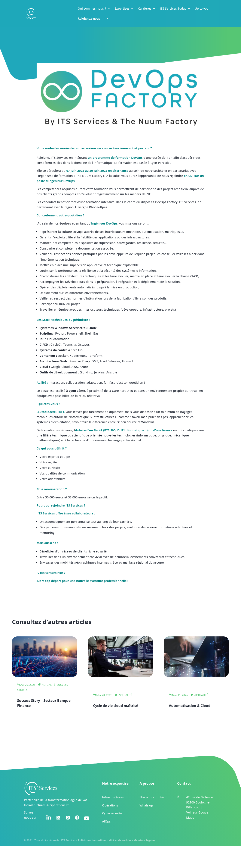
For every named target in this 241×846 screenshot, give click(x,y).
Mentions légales (144, 840)
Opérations (110, 805)
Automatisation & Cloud (189, 705)
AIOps (106, 821)
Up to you (201, 8)
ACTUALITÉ (48, 685)
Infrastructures (112, 797)
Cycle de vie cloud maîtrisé (115, 705)
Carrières (144, 8)
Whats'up (146, 805)
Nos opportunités (152, 797)
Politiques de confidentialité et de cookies (104, 840)
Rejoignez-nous (89, 19)
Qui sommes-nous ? (92, 8)
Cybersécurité (112, 813)
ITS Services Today (173, 8)
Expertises (122, 8)
